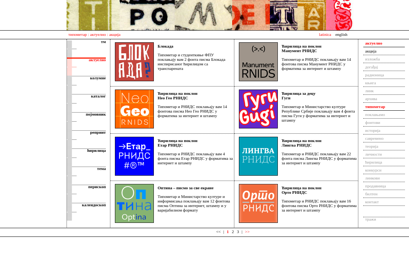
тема (101, 168)
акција (370, 51)
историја (372, 130)
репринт (98, 132)
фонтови (372, 122)
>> (247, 231)
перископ (97, 186)
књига (370, 82)
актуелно (98, 34)
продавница (375, 186)
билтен (371, 194)
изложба (372, 59)
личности (373, 154)
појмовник (96, 114)
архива (371, 98)
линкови (372, 178)
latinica (325, 34)
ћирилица (96, 150)
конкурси (373, 170)
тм (103, 41)
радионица (374, 75)
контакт (372, 201)
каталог (98, 96)
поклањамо (375, 114)
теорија (371, 146)
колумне (98, 78)
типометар (77, 34)
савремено (374, 138)
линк (369, 90)
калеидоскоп (94, 204)
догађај (371, 67)
